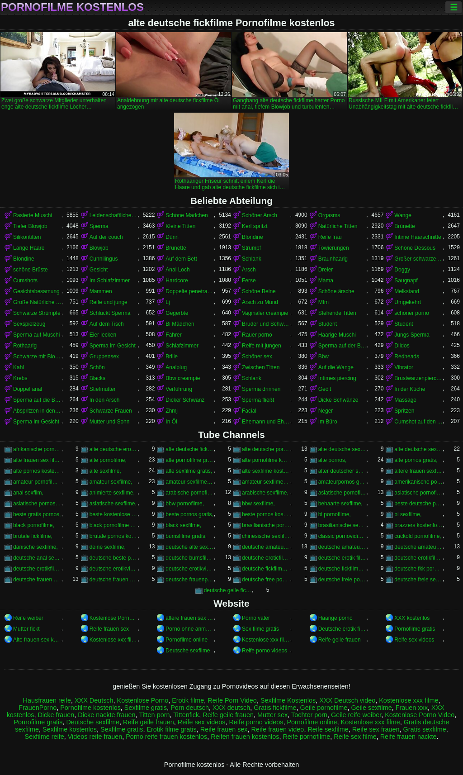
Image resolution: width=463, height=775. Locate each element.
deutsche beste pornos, (114, 558)
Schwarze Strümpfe (37, 313)
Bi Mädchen (179, 324)
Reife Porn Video (232, 700)
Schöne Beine (259, 291)
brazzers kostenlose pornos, (418, 525)
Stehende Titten (337, 313)
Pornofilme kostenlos (72, 7)
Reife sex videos (414, 640)
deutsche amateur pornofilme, (266, 547)
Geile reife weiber (356, 714)
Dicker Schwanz (184, 400)
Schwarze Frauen (111, 411)
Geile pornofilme (324, 707)
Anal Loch (177, 269)
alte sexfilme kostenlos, (266, 471)
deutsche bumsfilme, (189, 558)
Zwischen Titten (260, 367)
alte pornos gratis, (415, 460)
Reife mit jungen (261, 345)
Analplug (176, 367)
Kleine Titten (180, 226)
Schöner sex (257, 356)
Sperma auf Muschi (36, 335)
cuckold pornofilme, (417, 536)
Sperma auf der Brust (342, 345)
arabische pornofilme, (189, 493)
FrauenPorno (38, 707)
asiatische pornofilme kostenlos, (418, 493)
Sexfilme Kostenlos (288, 700)
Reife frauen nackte (408, 736)
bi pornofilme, (334, 514)
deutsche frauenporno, (189, 579)
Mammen (101, 291)
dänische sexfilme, (35, 547)
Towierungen (333, 248)
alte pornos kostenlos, (37, 471)
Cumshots (25, 280)
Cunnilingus (104, 259)
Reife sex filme (355, 736)
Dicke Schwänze (338, 400)
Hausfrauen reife (47, 700)
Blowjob (99, 248)
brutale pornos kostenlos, (114, 536)
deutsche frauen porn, (37, 579)
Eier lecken (103, 335)
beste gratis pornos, (37, 514)
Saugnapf (405, 280)
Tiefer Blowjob (30, 226)
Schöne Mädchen (186, 215)
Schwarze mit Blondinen (37, 356)
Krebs (20, 378)
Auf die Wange (336, 367)
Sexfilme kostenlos (70, 729)
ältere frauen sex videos (189, 618)
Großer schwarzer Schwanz (418, 259)
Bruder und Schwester (266, 324)
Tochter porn (309, 714)
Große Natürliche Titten (37, 302)
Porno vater (256, 618)
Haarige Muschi (337, 335)
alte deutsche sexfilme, (418, 449)
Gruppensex (104, 356)
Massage (405, 400)
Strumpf (251, 248)
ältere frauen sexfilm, (418, 471)
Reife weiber (28, 618)
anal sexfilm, (28, 493)
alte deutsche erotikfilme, (114, 449)
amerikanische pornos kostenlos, (418, 482)
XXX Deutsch (94, 700)
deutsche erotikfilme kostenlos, (37, 569)
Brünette (404, 226)
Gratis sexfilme (424, 729)
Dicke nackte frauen (106, 714)
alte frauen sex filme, (37, 460)
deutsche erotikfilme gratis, (418, 558)
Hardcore (176, 280)
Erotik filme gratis (171, 729)
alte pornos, (332, 460)
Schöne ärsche (336, 291)
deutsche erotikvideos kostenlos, (189, 569)
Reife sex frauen (376, 729)
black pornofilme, (33, 525)
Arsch (249, 269)
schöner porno (411, 313)
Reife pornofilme (306, 736)
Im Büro (327, 421)
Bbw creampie (182, 378)
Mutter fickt (26, 629)
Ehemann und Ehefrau (266, 421)
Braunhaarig (333, 259)
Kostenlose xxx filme (114, 640)
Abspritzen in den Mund (37, 411)
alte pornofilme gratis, (189, 460)
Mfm (323, 302)
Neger (325, 411)
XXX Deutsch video (347, 700)
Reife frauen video (277, 729)
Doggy (402, 269)
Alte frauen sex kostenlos (37, 640)
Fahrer (173, 335)
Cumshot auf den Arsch (418, 421)
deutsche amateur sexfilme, (418, 547)
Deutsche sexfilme (187, 650)
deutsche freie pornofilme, (342, 579)
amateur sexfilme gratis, (189, 482)
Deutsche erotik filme (342, 629)
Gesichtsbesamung (36, 291)
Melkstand (406, 291)
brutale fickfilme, (32, 536)
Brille (171, 356)
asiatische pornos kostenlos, (37, 503)
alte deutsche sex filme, (342, 449)
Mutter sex (272, 714)
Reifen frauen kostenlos (245, 736)
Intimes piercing (337, 378)
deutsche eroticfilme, (266, 558)
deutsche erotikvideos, (114, 569)
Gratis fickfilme (275, 707)
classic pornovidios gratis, (342, 536)
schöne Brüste (30, 269)
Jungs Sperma (411, 335)
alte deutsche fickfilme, (189, 449)
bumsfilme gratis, (186, 536)
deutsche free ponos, (266, 579)
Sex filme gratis (260, 629)
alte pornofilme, (108, 460)
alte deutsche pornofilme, (266, 449)
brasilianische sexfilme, (342, 525)
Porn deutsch (189, 707)
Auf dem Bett (181, 259)
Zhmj (171, 411)
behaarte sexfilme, (340, 503)
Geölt (324, 389)
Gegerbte (176, 313)
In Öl (171, 421)
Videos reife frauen (95, 736)
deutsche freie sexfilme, (418, 579)
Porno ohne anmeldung (189, 629)
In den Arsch (105, 400)
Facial (249, 411)
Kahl (18, 367)
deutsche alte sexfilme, (189, 547)
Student (327, 324)
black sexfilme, (183, 525)
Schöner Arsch (259, 215)
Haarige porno (335, 618)
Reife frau (330, 237)
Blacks (97, 378)
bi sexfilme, (407, 514)
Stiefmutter (103, 389)
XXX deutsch (231, 707)
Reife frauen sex (109, 629)
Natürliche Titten (338, 226)
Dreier (325, 269)
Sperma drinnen (261, 389)
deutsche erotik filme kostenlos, (342, 558)
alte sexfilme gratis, (188, 471)
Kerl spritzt (255, 226)
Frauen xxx (412, 707)
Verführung (178, 389)
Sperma (99, 226)
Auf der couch (106, 237)
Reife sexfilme (327, 729)
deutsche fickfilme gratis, (266, 569)
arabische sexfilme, (265, 493)
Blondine (252, 237)
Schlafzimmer (181, 345)
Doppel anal (27, 389)
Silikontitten (27, 237)
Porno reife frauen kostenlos (166, 736)
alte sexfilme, (105, 471)
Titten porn (154, 714)
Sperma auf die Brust (37, 400)
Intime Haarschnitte (417, 237)
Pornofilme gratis (414, 629)
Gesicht (99, 269)
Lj (167, 302)
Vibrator (403, 367)
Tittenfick (186, 714)
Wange (402, 215)
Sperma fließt (258, 400)
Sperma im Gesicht (113, 345)
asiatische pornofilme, (342, 493)
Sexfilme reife (44, 736)
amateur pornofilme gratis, (37, 482)
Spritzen (404, 411)
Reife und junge (109, 302)
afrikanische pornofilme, (37, 449)
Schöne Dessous (414, 248)
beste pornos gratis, (189, 514)
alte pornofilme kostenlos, (266, 460)
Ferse (249, 280)
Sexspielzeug (29, 324)
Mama (325, 280)
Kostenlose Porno (143, 700)
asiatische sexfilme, (113, 503)
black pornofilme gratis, (114, 525)
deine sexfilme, (108, 547)
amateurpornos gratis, (342, 482)
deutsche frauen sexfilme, (114, 579)
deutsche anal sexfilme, (37, 558)
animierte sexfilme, (112, 493)
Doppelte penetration (189, 291)
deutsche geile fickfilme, (228, 590)
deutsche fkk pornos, (418, 569)
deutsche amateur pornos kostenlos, (342, 547)
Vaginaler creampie (265, 313)
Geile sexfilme (371, 707)
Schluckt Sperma (110, 313)
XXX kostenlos (412, 618)
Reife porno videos (264, 650)
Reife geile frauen (339, 640)
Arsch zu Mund (260, 302)
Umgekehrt (407, 302)
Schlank (251, 259)
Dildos (401, 345)
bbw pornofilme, (184, 503)
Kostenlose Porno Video (114, 618)
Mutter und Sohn (110, 421)
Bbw (323, 356)
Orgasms (329, 215)
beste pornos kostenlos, (266, 514)
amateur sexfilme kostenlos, (266, 482)
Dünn (172, 237)
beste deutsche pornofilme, (418, 503)
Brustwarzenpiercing (418, 378)
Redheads (406, 356)
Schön (97, 367)
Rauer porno (257, 335)
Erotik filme (188, 700)
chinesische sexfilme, (266, 536)
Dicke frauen (56, 714)
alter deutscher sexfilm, (342, 471)
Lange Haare (28, 248)
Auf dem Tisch (107, 324)
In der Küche (409, 389)
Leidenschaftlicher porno (114, 215)
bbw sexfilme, (258, 503)
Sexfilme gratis (145, 707)
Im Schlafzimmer (110, 280)
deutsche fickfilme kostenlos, (342, 569)
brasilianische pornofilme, (266, 525)
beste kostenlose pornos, (114, 514)
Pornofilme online (186, 640)
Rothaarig (25, 345)
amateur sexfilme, (111, 482)
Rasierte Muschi (32, 215)
